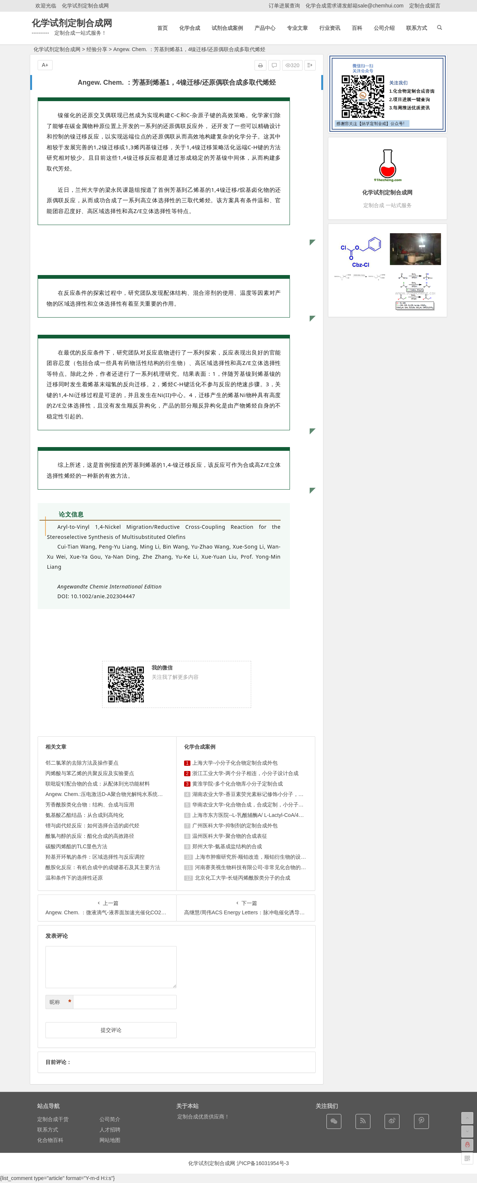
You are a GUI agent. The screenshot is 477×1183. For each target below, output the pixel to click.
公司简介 (109, 1119)
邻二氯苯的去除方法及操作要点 (82, 763)
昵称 (60, 1002)
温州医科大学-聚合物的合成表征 (229, 836)
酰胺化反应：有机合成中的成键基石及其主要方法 (102, 867)
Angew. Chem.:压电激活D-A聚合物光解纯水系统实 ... (107, 794)
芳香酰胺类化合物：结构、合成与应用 (89, 805)
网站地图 (109, 1140)
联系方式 (47, 1130)
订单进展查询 (284, 6)
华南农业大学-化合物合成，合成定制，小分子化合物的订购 (261, 805)
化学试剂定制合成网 (85, 6)
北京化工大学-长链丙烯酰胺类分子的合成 (243, 878)
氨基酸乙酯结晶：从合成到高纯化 (84, 815)
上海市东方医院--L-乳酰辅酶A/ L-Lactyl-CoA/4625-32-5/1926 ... (265, 815)
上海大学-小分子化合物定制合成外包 (235, 763)
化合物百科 (50, 1140)
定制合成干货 (53, 1119)
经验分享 (96, 49)
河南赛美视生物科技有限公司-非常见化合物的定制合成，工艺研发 (271, 867)
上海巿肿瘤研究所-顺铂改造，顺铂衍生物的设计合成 (256, 857)
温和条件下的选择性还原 (74, 878)
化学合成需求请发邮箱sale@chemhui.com (355, 6)
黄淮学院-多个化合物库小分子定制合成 (237, 784)
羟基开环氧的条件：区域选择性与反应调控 (95, 857)
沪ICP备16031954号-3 (263, 1163)
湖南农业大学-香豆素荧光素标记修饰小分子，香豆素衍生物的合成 (268, 794)
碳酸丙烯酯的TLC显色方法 (76, 846)
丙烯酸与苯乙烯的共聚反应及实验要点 (89, 773)
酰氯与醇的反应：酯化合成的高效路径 (89, 836)
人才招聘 (109, 1130)
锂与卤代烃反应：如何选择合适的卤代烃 (92, 825)
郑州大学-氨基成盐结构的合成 (227, 846)
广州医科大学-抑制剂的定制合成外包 (235, 825)
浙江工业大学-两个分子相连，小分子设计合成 (245, 773)
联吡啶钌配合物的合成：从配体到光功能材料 (97, 784)
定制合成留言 (424, 6)
